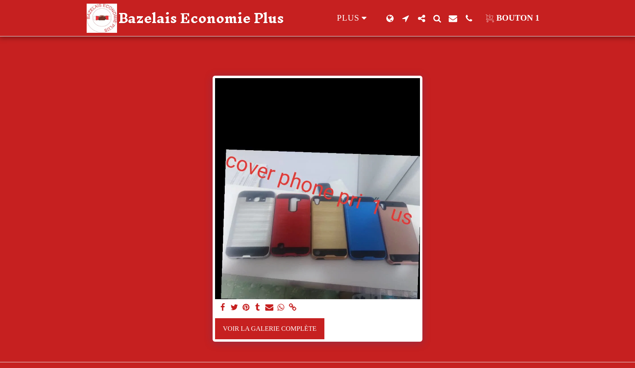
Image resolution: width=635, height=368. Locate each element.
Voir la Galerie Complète (269, 328)
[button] (405, 18)
